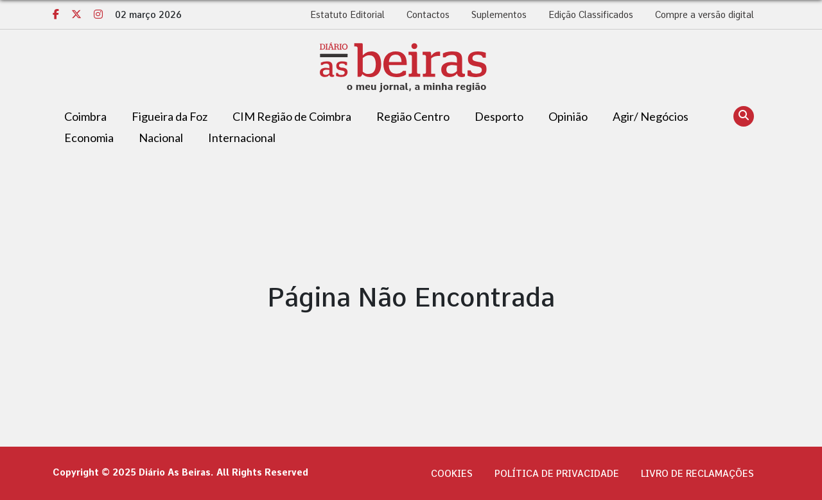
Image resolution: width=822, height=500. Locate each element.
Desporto (499, 116)
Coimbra (85, 116)
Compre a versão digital (704, 15)
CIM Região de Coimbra (291, 116)
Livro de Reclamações (697, 474)
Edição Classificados (590, 15)
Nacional (161, 137)
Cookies (452, 474)
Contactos (428, 15)
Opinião (568, 116)
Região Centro (413, 116)
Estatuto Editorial (347, 15)
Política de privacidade (556, 474)
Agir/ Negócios (650, 116)
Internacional (241, 137)
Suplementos (499, 15)
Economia (89, 137)
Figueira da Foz (169, 116)
